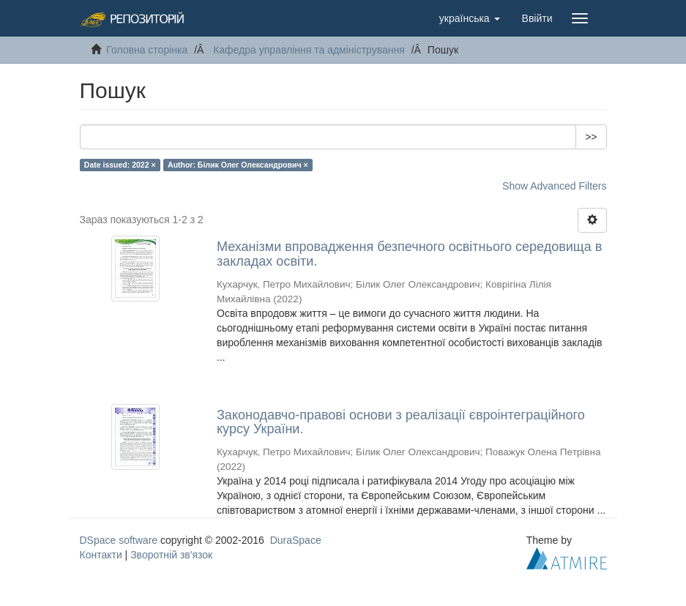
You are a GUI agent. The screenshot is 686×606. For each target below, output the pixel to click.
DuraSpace (295, 540)
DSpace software (119, 540)
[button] (469, 18)
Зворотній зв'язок (171, 555)
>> (591, 137)
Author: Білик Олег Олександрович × (238, 164)
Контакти (101, 555)
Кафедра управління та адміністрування (309, 50)
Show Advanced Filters (554, 186)
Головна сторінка (146, 50)
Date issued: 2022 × (120, 164)
